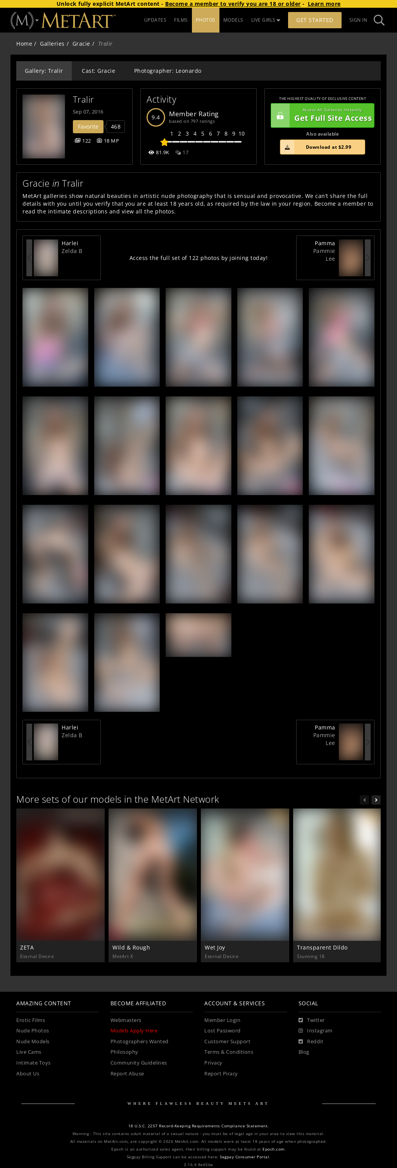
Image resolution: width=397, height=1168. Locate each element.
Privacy (213, 1063)
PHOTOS (206, 20)
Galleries (52, 43)
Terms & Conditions (228, 1052)
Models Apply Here (134, 1030)
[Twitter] (312, 1020)
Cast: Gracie (98, 70)
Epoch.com (273, 1149)
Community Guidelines (138, 1063)
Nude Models (33, 1041)
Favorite (88, 126)
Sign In (358, 20)
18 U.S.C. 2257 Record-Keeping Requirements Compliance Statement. (198, 1125)
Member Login (222, 1020)
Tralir (83, 99)
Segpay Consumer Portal (244, 1156)
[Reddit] (311, 1041)
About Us (27, 1073)
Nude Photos (32, 1030)
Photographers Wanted (139, 1041)
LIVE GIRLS (266, 20)
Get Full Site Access (321, 115)
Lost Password (222, 1030)
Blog (304, 1052)
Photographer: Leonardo (168, 70)
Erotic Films (30, 1020)
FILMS (181, 20)
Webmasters (126, 1020)
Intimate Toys (33, 1063)
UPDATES (155, 20)
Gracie (81, 43)
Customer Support (227, 1041)
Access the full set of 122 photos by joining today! (198, 257)
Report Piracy (221, 1073)
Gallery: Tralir (44, 70)
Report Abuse (127, 1073)
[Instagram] (316, 1030)
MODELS (233, 20)
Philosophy (124, 1052)
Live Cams (28, 1052)
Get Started (314, 20)
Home (24, 43)
